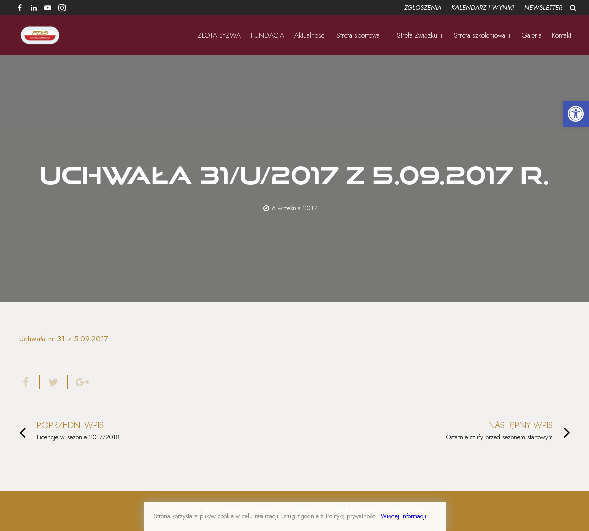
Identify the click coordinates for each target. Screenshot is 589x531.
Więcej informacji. (404, 516)
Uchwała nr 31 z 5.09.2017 (63, 338)
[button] (576, 114)
